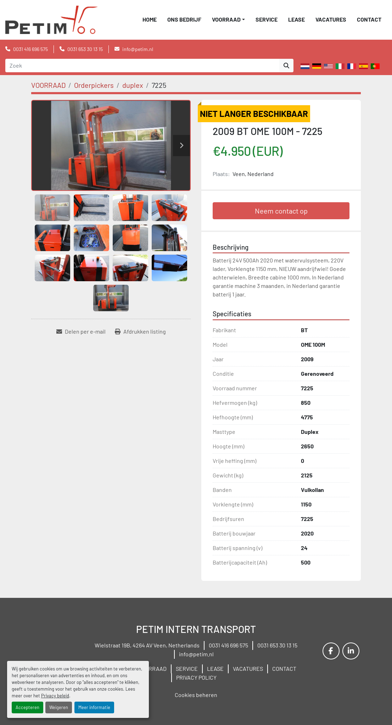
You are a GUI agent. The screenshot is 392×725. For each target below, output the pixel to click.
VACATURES (330, 19)
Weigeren (58, 707)
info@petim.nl (137, 49)
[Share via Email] (81, 331)
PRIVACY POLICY (196, 677)
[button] (228, 19)
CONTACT (369, 19)
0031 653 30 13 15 (85, 49)
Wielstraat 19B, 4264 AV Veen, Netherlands (147, 645)
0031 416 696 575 (30, 49)
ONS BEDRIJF (184, 19)
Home (149, 19)
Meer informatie (94, 707)
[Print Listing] (140, 331)
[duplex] (132, 85)
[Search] (142, 65)
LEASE (296, 19)
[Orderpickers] (94, 85)
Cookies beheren (196, 694)
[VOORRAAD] (48, 85)
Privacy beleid (55, 695)
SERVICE (267, 19)
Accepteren (27, 707)
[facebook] (331, 650)
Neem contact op (281, 210)
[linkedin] (350, 650)
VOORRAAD (226, 19)
